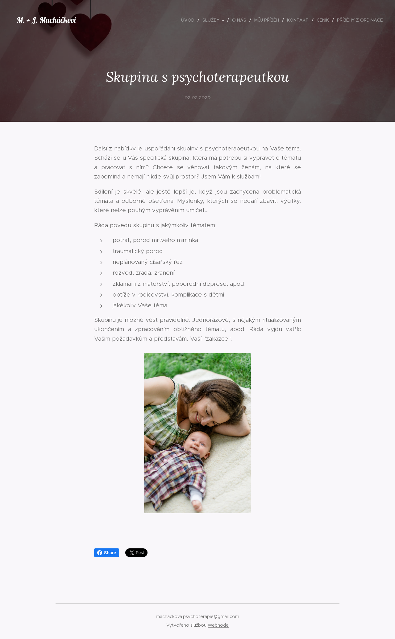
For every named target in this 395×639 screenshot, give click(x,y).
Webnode (218, 625)
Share (106, 552)
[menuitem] (189, 20)
